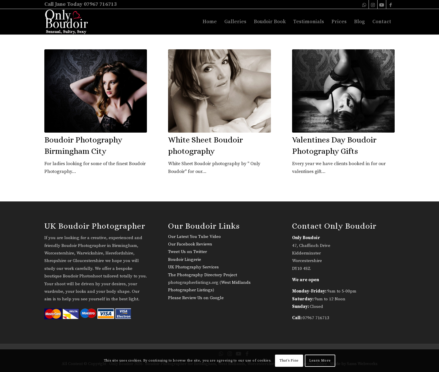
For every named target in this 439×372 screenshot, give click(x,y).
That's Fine (289, 360)
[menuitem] (210, 22)
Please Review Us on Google (196, 298)
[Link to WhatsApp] (364, 4)
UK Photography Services (193, 267)
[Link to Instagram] (373, 4)
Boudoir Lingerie (184, 259)
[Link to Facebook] (390, 4)
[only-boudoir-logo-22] (69, 22)
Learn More (320, 360)
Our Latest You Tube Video (194, 236)
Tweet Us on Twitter (187, 251)
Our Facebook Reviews (190, 244)
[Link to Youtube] (382, 4)
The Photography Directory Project (202, 275)
